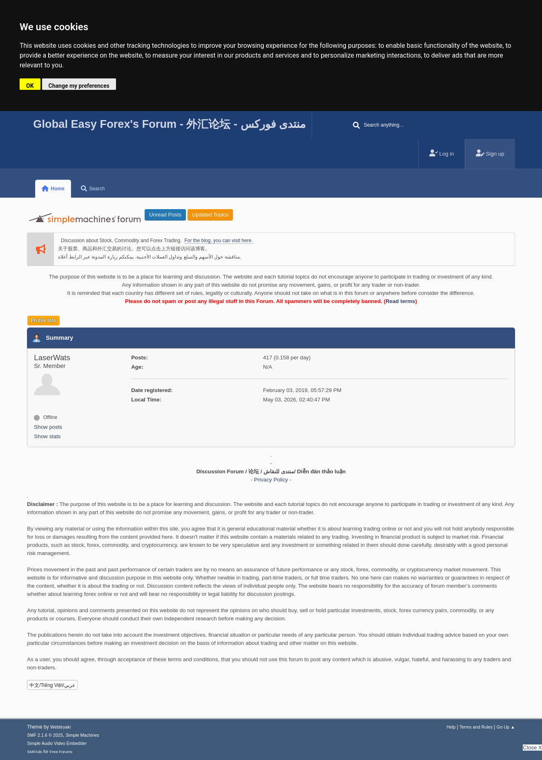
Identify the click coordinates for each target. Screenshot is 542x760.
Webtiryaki (60, 726)
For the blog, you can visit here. (218, 240)
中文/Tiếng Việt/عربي (52, 685)
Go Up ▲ (506, 726)
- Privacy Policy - (271, 480)
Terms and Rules (476, 726)
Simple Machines (82, 735)
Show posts (48, 427)
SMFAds (34, 751)
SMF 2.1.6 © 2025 (45, 735)
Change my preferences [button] (79, 85)
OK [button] (30, 85)
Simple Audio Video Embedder (57, 743)
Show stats (47, 436)
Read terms (400, 301)
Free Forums (61, 751)
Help (450, 726)
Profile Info (43, 320)
